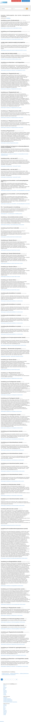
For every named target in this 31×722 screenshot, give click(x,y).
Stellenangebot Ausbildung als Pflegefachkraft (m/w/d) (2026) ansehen (13, 644)
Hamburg (4, 687)
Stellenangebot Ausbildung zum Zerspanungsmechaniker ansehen (12, 39)
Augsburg (5, 691)
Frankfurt (4, 694)
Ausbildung (5, 697)
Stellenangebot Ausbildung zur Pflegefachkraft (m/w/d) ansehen (11, 378)
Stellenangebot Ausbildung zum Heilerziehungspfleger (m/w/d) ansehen (13, 622)
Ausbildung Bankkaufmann (24, 673)
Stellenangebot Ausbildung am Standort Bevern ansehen (10, 250)
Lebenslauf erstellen (25, 0)
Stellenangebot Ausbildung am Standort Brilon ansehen (10, 289)
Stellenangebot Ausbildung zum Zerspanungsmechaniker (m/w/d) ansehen (13, 345)
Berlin (4, 689)
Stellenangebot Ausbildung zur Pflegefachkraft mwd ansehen (11, 88)
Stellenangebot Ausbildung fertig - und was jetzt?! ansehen (11, 166)
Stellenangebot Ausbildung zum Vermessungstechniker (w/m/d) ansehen (13, 604)
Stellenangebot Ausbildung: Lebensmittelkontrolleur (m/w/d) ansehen (12, 224)
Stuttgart (4, 713)
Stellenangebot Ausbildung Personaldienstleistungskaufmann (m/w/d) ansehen (14, 558)
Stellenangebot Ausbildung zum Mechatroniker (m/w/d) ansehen (12, 495)
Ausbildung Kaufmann (5, 673)
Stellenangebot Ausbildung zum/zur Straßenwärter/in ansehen (11, 28)
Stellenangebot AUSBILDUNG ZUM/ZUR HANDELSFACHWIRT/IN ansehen (14, 50)
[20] (16, 679)
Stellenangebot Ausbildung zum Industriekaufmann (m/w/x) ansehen (12, 481)
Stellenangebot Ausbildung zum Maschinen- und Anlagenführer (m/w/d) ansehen (14, 666)
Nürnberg (4, 690)
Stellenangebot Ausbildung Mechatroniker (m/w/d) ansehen (11, 525)
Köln (4, 686)
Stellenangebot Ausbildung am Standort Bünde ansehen (10, 369)
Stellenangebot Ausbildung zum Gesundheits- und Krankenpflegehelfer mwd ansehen (15, 190)
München (4, 705)
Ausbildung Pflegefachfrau (14, 673)
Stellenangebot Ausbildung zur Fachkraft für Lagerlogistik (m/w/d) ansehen (13, 655)
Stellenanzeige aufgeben (16, 0)
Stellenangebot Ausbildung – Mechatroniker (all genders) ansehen (12, 356)
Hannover (5, 692)
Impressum (2, 721)
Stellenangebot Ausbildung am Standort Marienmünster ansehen (12, 263)
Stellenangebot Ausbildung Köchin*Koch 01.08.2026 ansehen (11, 236)
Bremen (4, 688)
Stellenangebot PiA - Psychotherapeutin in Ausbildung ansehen (11, 213)
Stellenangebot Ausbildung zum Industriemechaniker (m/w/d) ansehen (13, 471)
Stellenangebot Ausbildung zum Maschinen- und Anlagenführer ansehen (13, 70)
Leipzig (4, 693)
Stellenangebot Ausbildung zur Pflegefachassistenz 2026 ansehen (12, 117)
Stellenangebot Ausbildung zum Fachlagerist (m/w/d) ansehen (11, 411)
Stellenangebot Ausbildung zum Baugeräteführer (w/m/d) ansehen (12, 585)
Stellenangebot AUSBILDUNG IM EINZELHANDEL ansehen (11, 59)
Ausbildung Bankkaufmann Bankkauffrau (8, 674)
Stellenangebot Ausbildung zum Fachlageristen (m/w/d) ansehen (12, 394)
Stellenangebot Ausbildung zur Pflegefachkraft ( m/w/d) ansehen (12, 615)
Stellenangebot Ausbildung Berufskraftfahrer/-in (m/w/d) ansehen (12, 300)
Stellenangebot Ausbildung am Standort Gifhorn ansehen (10, 276)
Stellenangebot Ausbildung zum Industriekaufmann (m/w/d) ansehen (12, 450)
